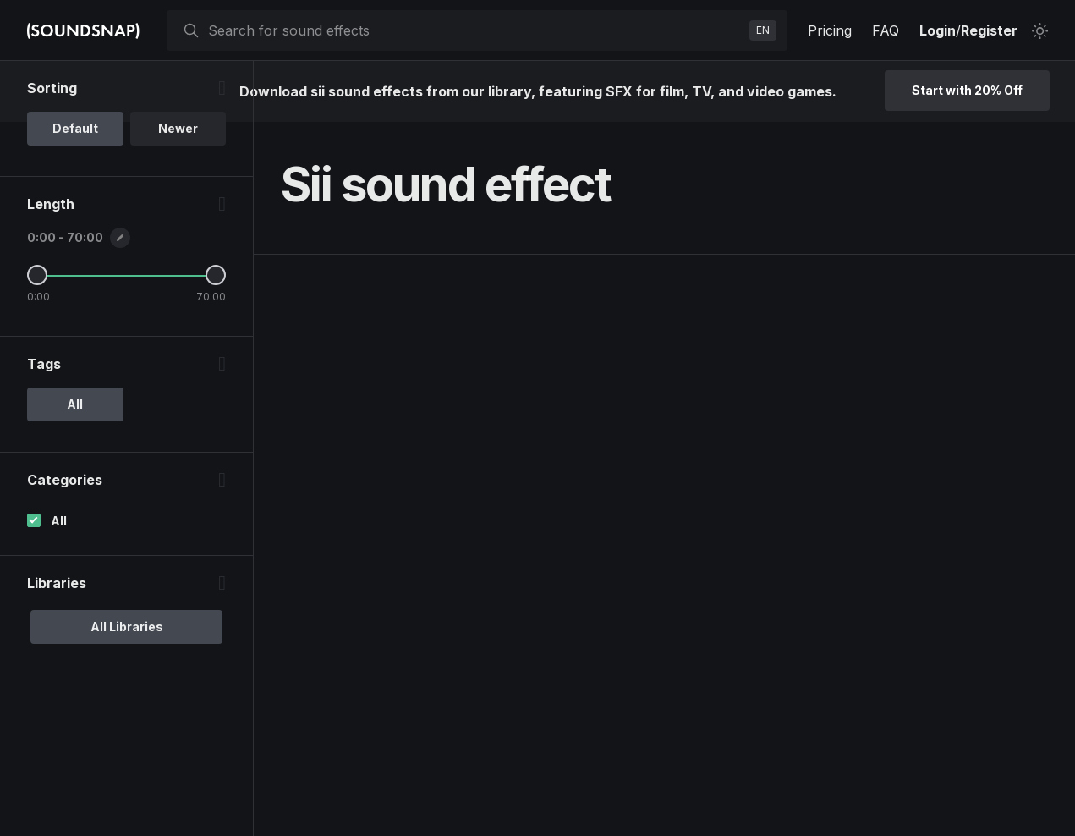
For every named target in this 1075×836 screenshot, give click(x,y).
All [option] (75, 404)
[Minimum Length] (37, 275)
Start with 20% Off (967, 90)
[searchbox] (475, 30)
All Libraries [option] (126, 626)
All (59, 521)
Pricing (830, 30)
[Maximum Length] (216, 275)
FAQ (885, 30)
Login (937, 30)
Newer (178, 128)
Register (989, 30)
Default (75, 128)
